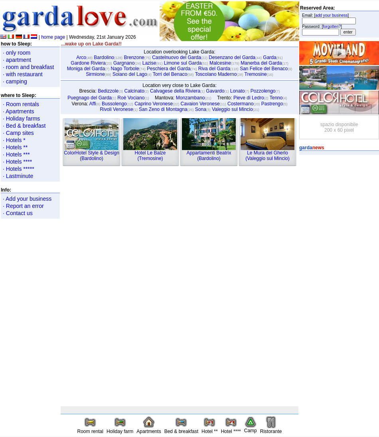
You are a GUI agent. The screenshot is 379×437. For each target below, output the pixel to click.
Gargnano (123, 63)
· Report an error (23, 206)
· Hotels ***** (18, 169)
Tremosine (256, 74)
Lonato (237, 91)
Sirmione (95, 74)
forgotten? (332, 26)
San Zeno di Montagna (163, 109)
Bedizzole (108, 91)
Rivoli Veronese (116, 109)
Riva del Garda (214, 68)
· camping (15, 81)
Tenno (276, 98)
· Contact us (18, 213)
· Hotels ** (15, 147)
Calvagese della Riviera (175, 91)
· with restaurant (23, 74)
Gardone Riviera (88, 63)
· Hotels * (14, 140)
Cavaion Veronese (200, 104)
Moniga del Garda (86, 68)
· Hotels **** (17, 161)
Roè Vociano (130, 98)
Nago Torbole (125, 68)
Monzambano (190, 98)
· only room (16, 52)
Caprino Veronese (153, 104)
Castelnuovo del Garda (176, 57)
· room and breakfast (28, 67)
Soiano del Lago (130, 74)
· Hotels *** (16, 154)
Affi (92, 104)
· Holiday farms (21, 118)
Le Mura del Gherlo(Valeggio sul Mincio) (267, 153)
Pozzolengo (263, 91)
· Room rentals (21, 104)
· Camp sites (18, 133)
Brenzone (134, 57)
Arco (81, 57)
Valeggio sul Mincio (232, 109)
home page (53, 37)
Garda (269, 57)
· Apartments (18, 111)
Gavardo (215, 91)
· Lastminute (18, 176)
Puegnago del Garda (89, 98)
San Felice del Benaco (264, 68)
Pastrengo (272, 104)
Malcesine (220, 63)
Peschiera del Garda (168, 68)
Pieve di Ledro (248, 98)
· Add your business (27, 199)
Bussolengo (114, 104)
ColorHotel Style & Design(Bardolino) (91, 153)
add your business (331, 15)
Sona (200, 109)
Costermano (240, 104)
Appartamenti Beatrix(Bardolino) (209, 153)
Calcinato (134, 91)
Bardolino (104, 57)
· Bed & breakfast (24, 126)
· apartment (17, 60)
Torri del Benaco (170, 74)
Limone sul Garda (183, 63)
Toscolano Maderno (216, 74)
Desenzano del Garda (232, 57)
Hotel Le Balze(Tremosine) (150, 153)
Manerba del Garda (261, 63)
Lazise (149, 63)
